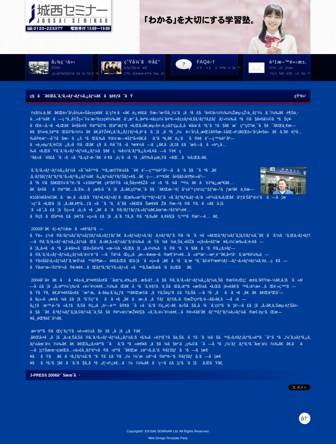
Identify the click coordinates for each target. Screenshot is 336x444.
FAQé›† (217, 65)
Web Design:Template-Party (168, 438)
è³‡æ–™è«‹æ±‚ (289, 68)
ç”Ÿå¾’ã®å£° (144, 68)
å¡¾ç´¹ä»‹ (72, 68)
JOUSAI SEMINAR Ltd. (161, 431)
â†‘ (305, 418)
